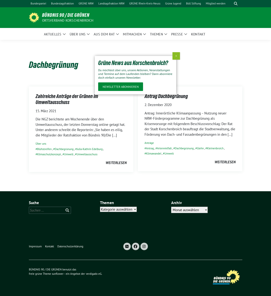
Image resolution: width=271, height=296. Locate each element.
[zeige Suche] (235, 3)
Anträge (149, 143)
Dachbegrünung (64, 149)
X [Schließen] (176, 55)
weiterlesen (116, 162)
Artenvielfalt (164, 148)
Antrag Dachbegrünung (166, 96)
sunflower (58, 273)
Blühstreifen (44, 149)
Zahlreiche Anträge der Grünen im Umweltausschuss (67, 99)
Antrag (150, 148)
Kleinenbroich (215, 148)
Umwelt (68, 154)
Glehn (200, 148)
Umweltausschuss (87, 154)
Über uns (41, 143)
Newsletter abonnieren (121, 87)
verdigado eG (94, 273)
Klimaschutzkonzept (49, 154)
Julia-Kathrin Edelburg (90, 149)
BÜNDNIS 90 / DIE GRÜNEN (65, 15)
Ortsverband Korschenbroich (67, 20)
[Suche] (230, 3)
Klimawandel (153, 153)
